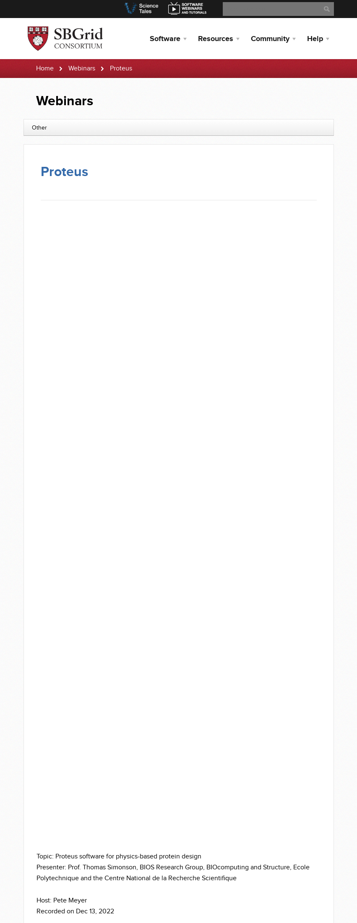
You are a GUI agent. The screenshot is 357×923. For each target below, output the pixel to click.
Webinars (81, 69)
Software (165, 39)
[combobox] (178, 127)
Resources (215, 39)
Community (270, 39)
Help (315, 39)
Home (45, 69)
